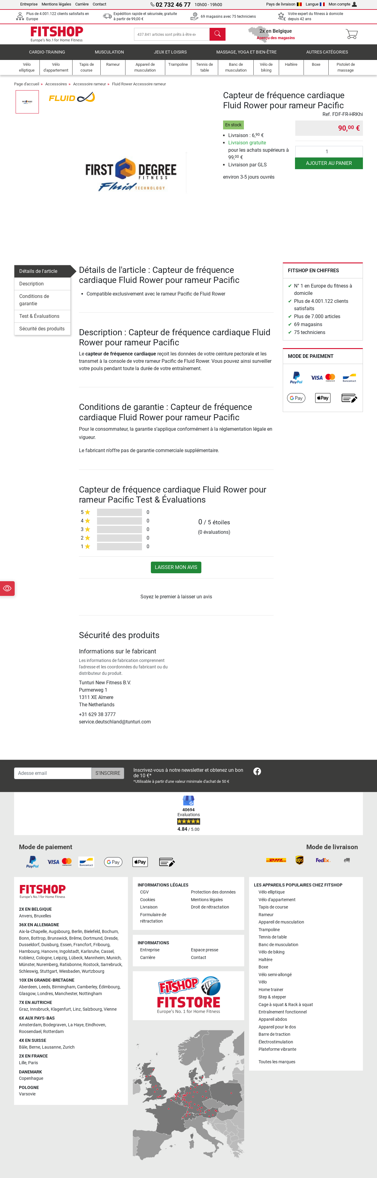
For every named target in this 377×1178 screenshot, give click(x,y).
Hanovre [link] (49, 951)
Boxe (263, 967)
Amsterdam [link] (30, 1024)
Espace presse (204, 950)
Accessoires (56, 88)
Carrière (82, 4)
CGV (144, 892)
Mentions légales (56, 4)
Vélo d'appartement (277, 899)
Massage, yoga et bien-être (246, 56)
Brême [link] (75, 938)
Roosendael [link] (30, 1031)
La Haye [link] (76, 1024)
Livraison (149, 907)
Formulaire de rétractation (153, 918)
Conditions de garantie (34, 304)
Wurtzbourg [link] (93, 971)
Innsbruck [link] (39, 1009)
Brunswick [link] (57, 938)
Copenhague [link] (31, 1078)
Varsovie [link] (27, 1094)
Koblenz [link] (26, 958)
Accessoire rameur (89, 88)
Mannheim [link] (94, 958)
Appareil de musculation (281, 922)
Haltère (265, 959)
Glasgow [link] (27, 993)
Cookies (147, 899)
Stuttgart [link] (48, 971)
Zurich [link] (69, 1047)
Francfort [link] (82, 944)
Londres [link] (45, 993)
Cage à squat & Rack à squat (286, 1004)
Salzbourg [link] (92, 1009)
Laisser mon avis (176, 571)
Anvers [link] (25, 916)
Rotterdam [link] (53, 1031)
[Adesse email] (53, 773)
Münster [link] (27, 964)
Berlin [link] (77, 931)
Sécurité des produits (42, 333)
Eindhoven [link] (95, 1024)
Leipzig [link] (60, 958)
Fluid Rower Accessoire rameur (139, 88)
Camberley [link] (87, 987)
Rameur (266, 914)
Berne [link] (34, 1047)
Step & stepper (272, 997)
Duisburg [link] (49, 944)
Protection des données (213, 892)
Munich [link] (113, 958)
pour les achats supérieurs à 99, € (258, 154)
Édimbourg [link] (109, 987)
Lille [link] (22, 1062)
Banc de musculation (278, 944)
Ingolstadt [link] (69, 951)
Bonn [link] (24, 938)
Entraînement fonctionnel (283, 1012)
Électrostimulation (276, 1042)
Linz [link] (77, 1009)
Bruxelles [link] (42, 916)
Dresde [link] (111, 938)
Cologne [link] (44, 958)
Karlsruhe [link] (90, 951)
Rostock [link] (91, 964)
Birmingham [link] (63, 987)
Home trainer (271, 989)
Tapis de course (273, 907)
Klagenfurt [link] (61, 1009)
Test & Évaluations (39, 320)
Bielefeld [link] (92, 931)
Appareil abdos (273, 1019)
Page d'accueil (26, 88)
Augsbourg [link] (59, 931)
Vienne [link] (110, 1009)
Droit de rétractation (210, 907)
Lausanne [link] (51, 1047)
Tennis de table (273, 937)
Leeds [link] (44, 987)
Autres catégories (327, 56)
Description (31, 288)
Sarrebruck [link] (111, 964)
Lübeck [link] (76, 958)
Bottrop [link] (38, 938)
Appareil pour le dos (277, 1027)
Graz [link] (23, 1009)
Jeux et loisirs (170, 56)
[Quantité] (329, 156)
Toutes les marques (277, 1062)
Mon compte (343, 4)
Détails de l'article (38, 275)
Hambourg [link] (29, 951)
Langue (315, 4)
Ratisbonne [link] (70, 964)
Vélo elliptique (272, 892)
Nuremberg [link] (47, 964)
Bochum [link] (110, 931)
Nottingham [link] (90, 993)
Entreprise (29, 4)
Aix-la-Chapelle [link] (33, 931)
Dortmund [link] (93, 938)
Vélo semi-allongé (275, 974)
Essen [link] (66, 944)
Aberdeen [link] (28, 987)
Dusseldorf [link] (29, 944)
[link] (296, 382)
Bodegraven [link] (54, 1024)
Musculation (109, 56)
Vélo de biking (272, 952)
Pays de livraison (284, 4)
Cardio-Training (47, 56)
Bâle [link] (23, 1047)
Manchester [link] (66, 993)
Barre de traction (274, 1034)
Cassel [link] (107, 951)
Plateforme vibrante (277, 1049)
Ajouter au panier (329, 167)
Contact (99, 4)
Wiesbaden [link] (69, 971)
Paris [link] (33, 1062)
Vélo (263, 982)
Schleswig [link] (28, 971)
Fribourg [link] (101, 944)
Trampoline (269, 929)
